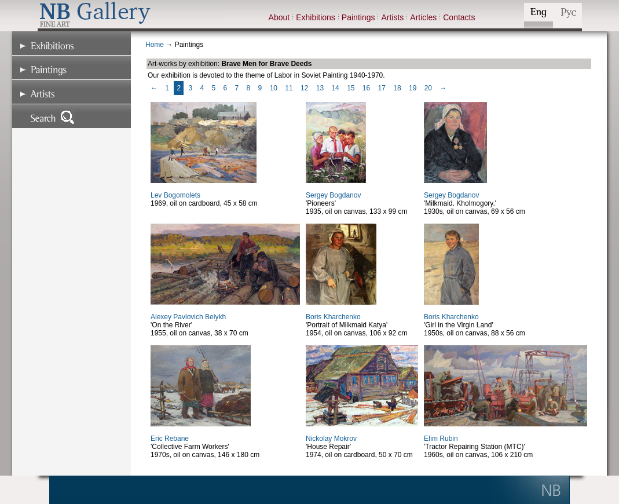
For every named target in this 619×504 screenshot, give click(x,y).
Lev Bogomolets (175, 195)
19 (412, 88)
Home (154, 45)
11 (288, 88)
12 (304, 88)
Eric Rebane (170, 438)
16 (366, 88)
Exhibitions (315, 17)
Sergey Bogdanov (333, 195)
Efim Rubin (441, 438)
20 (428, 88)
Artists (392, 17)
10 (273, 88)
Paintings (358, 17)
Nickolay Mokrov (331, 438)
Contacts (459, 17)
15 (350, 88)
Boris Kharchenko (333, 317)
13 (320, 88)
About (279, 17)
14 (335, 88)
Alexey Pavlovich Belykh (188, 317)
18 (397, 88)
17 (382, 88)
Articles (423, 17)
